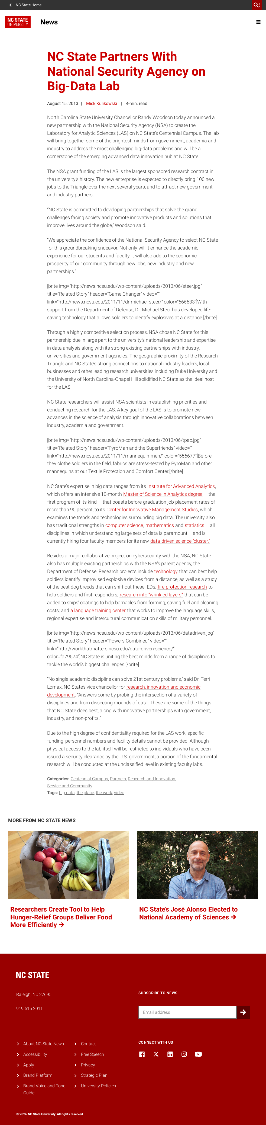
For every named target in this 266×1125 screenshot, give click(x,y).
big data (67, 792)
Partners (118, 778)
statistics (194, 525)
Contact (88, 1043)
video (119, 792)
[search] (257, 5)
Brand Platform (37, 1075)
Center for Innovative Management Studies (152, 509)
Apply (28, 1065)
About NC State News (43, 1043)
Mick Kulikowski (101, 103)
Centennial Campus (89, 778)
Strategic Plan (94, 1075)
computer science (124, 525)
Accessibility (35, 1054)
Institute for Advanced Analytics (181, 486)
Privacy (88, 1065)
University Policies (98, 1085)
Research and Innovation (151, 778)
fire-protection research (182, 587)
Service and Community (69, 785)
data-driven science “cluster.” (180, 541)
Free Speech (92, 1054)
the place (85, 792)
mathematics (159, 525)
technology (166, 571)
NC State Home (28, 5)
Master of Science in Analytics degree (162, 494)
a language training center (98, 610)
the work (104, 792)
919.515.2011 (29, 1008)
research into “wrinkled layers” (151, 594)
